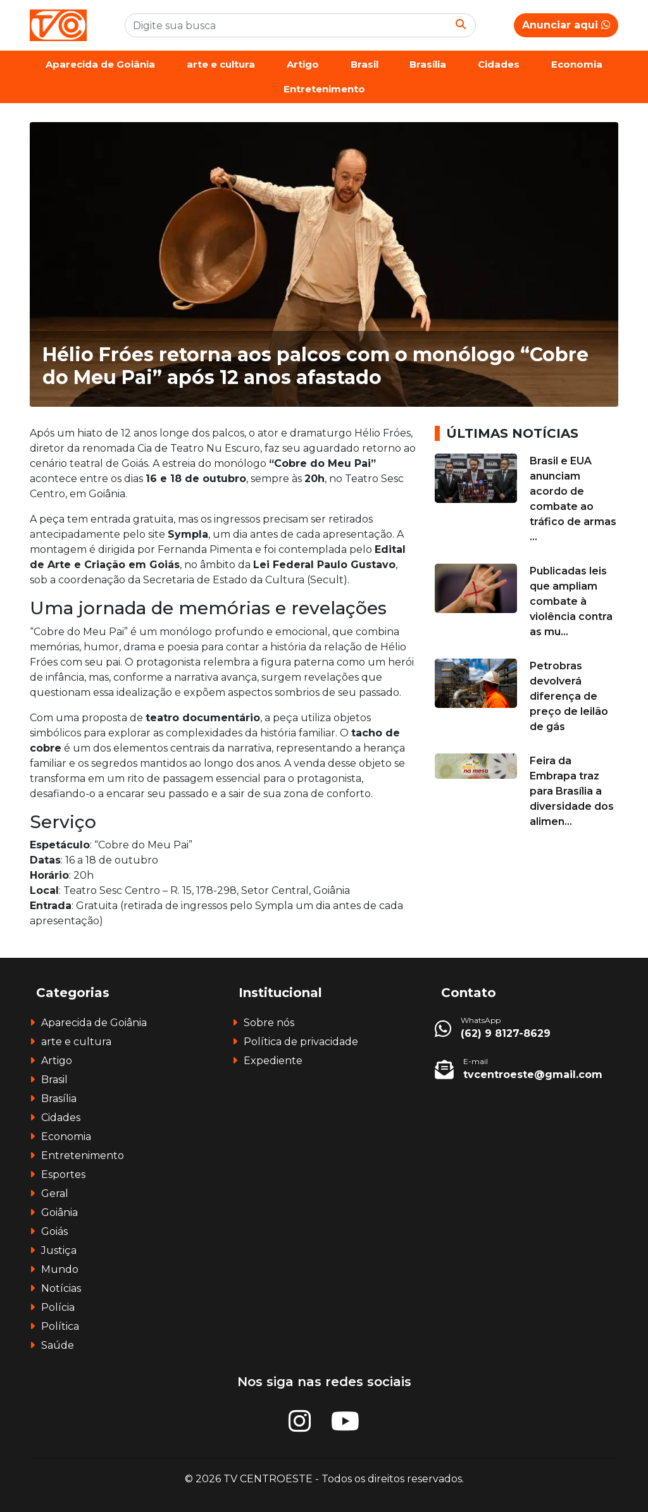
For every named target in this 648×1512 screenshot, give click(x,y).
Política (60, 1326)
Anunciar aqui (566, 25)
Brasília (427, 64)
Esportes (63, 1174)
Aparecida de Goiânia (100, 64)
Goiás (54, 1231)
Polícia (58, 1307)
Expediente (273, 1061)
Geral (54, 1193)
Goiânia (59, 1212)
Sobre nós (269, 1023)
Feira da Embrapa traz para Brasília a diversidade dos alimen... (572, 791)
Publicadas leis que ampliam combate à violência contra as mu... (571, 601)
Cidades (499, 64)
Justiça (59, 1250)
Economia (576, 64)
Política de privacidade (301, 1042)
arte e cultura (221, 64)
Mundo (59, 1269)
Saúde (57, 1345)
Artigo (303, 64)
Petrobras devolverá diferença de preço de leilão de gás (569, 696)
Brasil (364, 64)
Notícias (61, 1288)
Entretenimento (324, 89)
